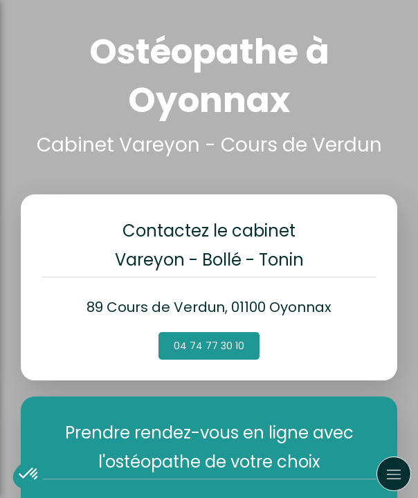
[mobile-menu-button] (393, 473)
